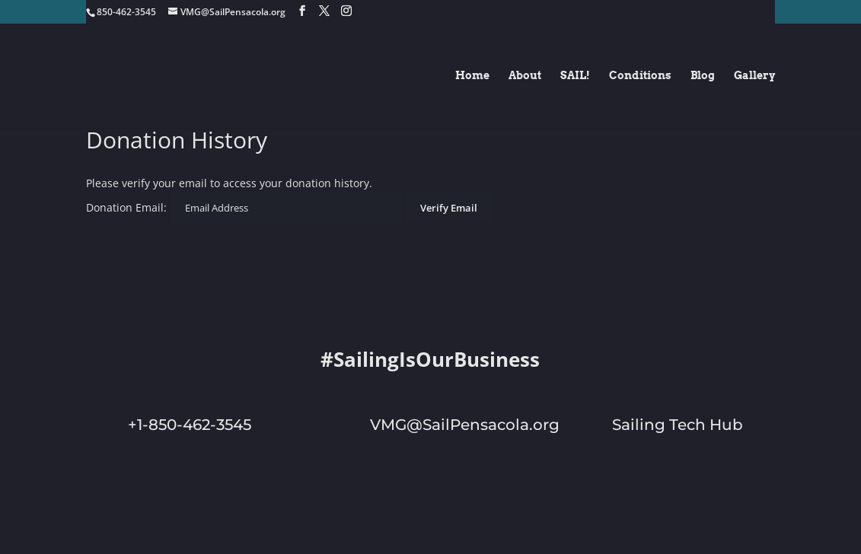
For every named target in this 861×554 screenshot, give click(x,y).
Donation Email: (126, 207)
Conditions (640, 75)
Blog (702, 75)
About (525, 75)
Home (472, 75)
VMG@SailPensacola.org (465, 425)
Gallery (754, 75)
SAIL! (575, 75)
